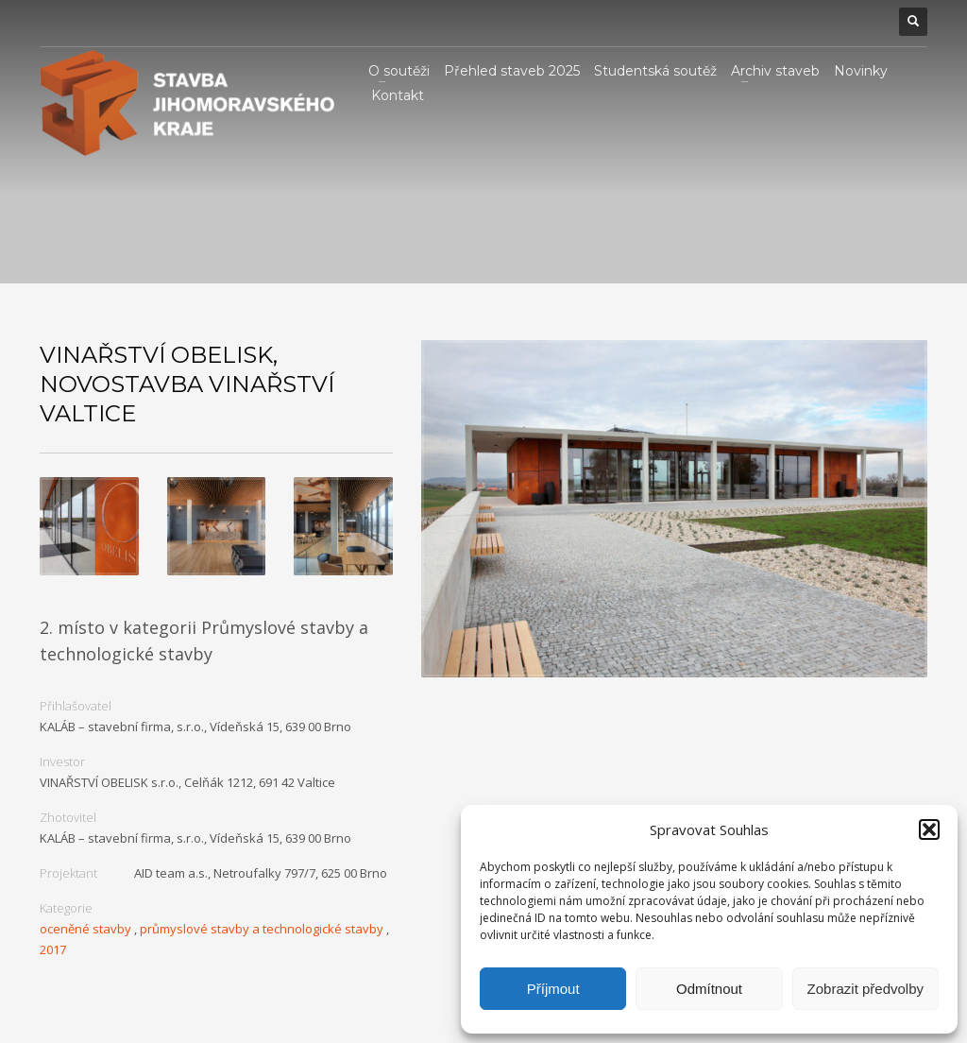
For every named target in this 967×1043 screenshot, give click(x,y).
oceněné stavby (85, 928)
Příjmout (553, 989)
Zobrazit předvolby (865, 989)
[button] (929, 829)
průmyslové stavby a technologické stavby (261, 928)
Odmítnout (709, 989)
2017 (53, 949)
